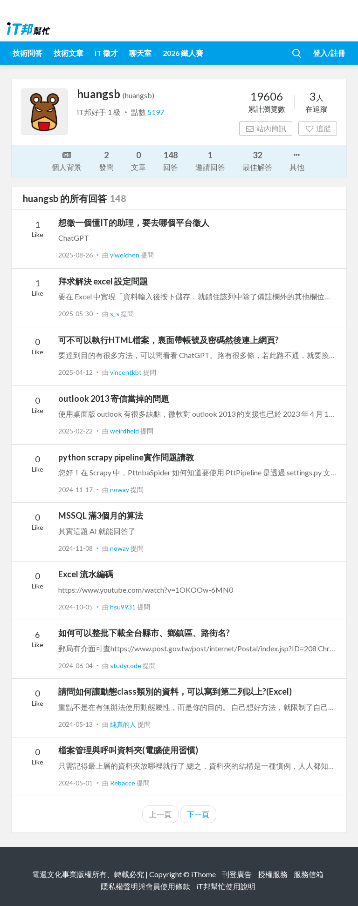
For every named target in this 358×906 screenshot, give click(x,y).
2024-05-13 (75, 724)
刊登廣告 (237, 874)
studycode (126, 665)
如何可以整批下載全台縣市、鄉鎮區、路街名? (144, 633)
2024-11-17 (75, 490)
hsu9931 (123, 607)
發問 (106, 160)
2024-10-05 (75, 607)
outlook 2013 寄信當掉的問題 (113, 398)
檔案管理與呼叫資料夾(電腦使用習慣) (128, 750)
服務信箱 (309, 874)
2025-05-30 (75, 314)
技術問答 (27, 52)
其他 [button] (296, 160)
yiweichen (125, 255)
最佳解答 (257, 160)
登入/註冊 (329, 52)
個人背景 (67, 160)
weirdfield (125, 431)
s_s (115, 314)
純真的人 (124, 724)
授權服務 (273, 874)
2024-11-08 (75, 548)
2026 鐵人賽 (183, 52)
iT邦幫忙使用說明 (225, 886)
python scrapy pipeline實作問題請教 (126, 457)
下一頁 (198, 814)
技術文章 (68, 52)
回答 (170, 160)
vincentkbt (126, 372)
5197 (155, 112)
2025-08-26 (75, 255)
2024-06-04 (75, 665)
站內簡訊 (266, 128)
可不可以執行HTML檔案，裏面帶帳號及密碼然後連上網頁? (168, 340)
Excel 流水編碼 (85, 574)
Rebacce (123, 783)
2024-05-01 (75, 783)
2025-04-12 (75, 372)
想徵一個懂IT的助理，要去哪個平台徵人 (133, 222)
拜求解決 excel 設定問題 (103, 281)
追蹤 (317, 128)
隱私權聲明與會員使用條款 (145, 886)
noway (120, 490)
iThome (203, 874)
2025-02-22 (75, 431)
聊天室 (140, 52)
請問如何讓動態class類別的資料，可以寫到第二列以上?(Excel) (175, 691)
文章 (138, 160)
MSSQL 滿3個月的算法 (100, 515)
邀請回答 (210, 160)
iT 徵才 (106, 52)
